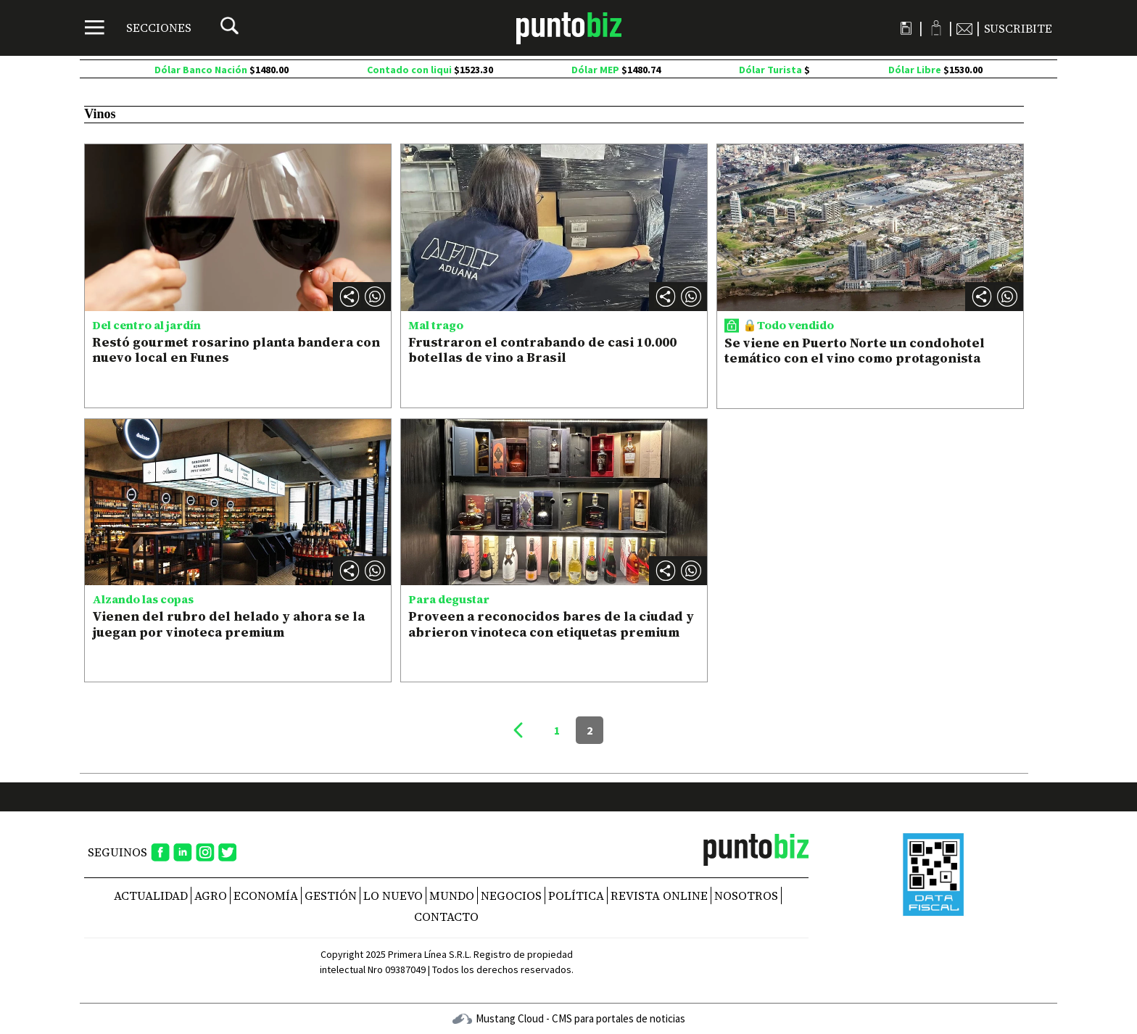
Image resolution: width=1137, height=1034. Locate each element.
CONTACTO (446, 917)
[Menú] (138, 27)
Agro (210, 895)
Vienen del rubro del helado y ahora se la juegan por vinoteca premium (228, 624)
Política (576, 895)
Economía (265, 895)
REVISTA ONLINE (659, 895)
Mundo (451, 895)
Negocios (511, 895)
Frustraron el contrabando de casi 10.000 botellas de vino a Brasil (542, 350)
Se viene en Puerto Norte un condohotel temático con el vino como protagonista (854, 351)
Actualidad (151, 895)
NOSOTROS (746, 895)
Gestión (331, 895)
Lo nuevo (393, 895)
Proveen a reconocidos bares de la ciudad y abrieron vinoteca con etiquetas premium (551, 624)
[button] (374, 296)
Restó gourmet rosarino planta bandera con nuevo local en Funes (236, 350)
